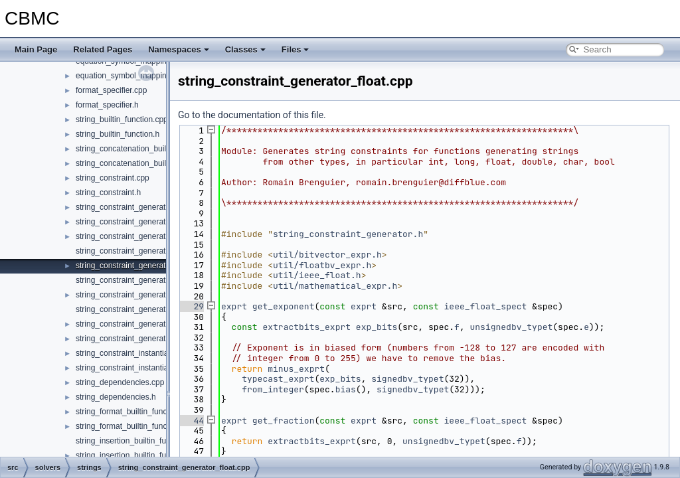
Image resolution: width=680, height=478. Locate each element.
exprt (234, 306)
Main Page (36, 49)
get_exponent (283, 306)
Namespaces (178, 49)
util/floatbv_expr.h (322, 265)
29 (191, 306)
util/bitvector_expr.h (327, 254)
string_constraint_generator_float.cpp (141, 265)
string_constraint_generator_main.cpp (142, 294)
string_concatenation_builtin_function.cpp (149, 148)
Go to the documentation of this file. (252, 115)
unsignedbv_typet (511, 327)
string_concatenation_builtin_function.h (144, 163)
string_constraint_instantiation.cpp (136, 353)
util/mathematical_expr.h (335, 285)
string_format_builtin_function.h (131, 426)
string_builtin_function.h (117, 134)
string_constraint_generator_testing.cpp (146, 309)
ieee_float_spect (485, 306)
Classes (245, 49)
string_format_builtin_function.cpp (135, 411)
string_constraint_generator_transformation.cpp (159, 324)
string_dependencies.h (116, 397)
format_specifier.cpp (111, 90)
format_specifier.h (107, 105)
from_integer (273, 389)
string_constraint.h (108, 192)
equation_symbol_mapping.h (126, 75)
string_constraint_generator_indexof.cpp (147, 280)
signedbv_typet (407, 378)
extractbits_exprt (306, 327)
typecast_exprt (278, 378)
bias (345, 389)
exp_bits (376, 327)
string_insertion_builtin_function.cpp (139, 440)
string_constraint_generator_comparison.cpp (154, 236)
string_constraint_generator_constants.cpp (151, 251)
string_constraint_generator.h (127, 207)
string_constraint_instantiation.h (132, 367)
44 (191, 420)
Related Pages (102, 49)
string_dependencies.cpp (120, 382)
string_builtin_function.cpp (122, 119)
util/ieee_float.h (317, 275)
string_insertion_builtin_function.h (135, 455)
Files (295, 49)
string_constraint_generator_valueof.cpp (147, 338)
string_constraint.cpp (112, 178)
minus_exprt (296, 368)
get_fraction (283, 420)
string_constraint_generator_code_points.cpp (155, 221)
